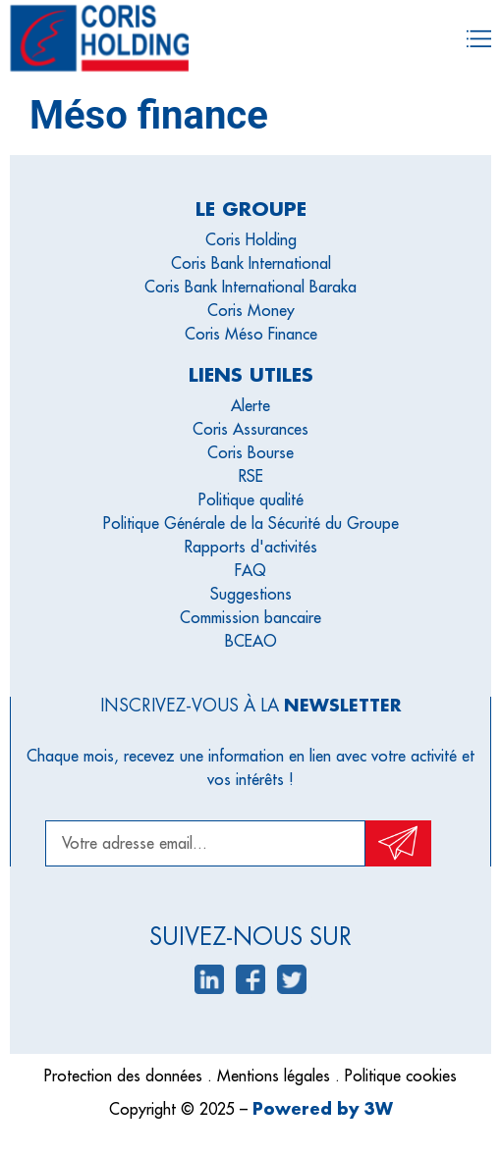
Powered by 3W (322, 1108)
